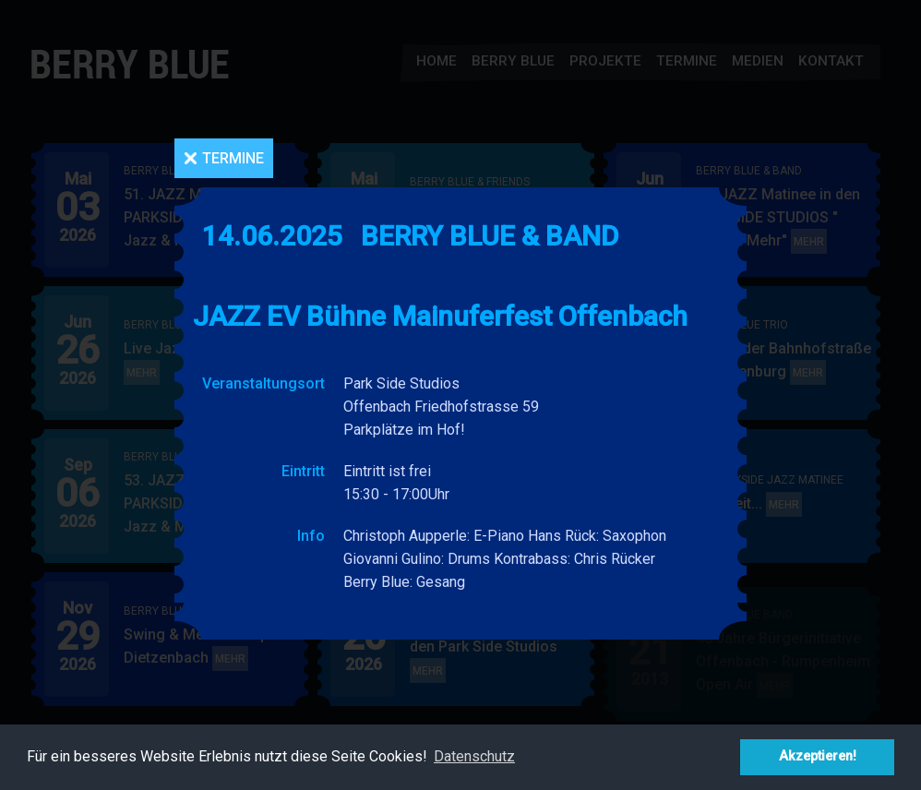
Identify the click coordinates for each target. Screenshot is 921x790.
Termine (233, 158)
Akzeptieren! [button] (817, 756)
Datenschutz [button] (474, 756)
